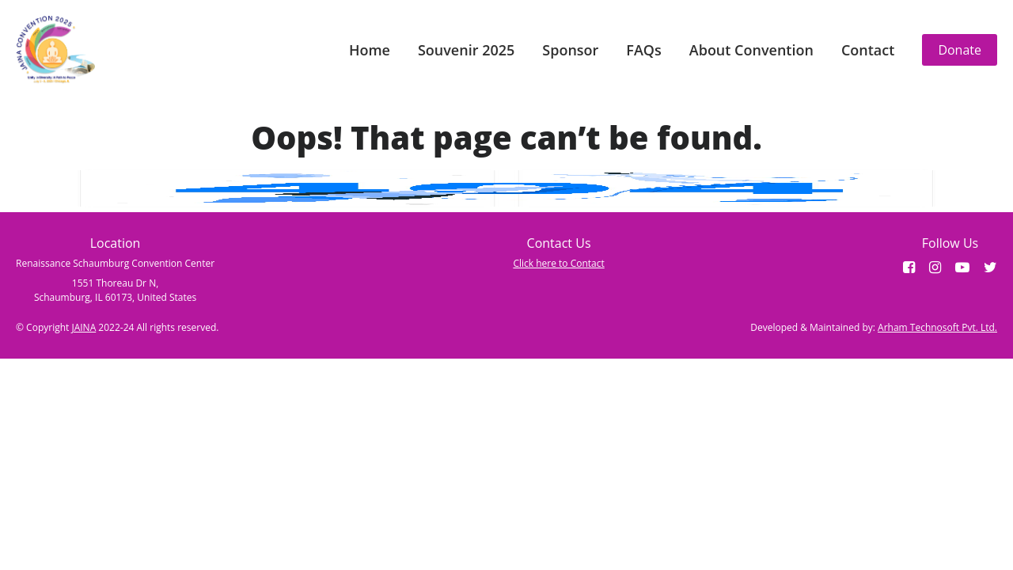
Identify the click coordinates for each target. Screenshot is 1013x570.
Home (369, 49)
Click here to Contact (558, 263)
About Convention (751, 49)
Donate (959, 50)
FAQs (643, 49)
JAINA (83, 327)
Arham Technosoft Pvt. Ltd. (937, 327)
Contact (867, 49)
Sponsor (570, 49)
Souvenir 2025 (466, 49)
